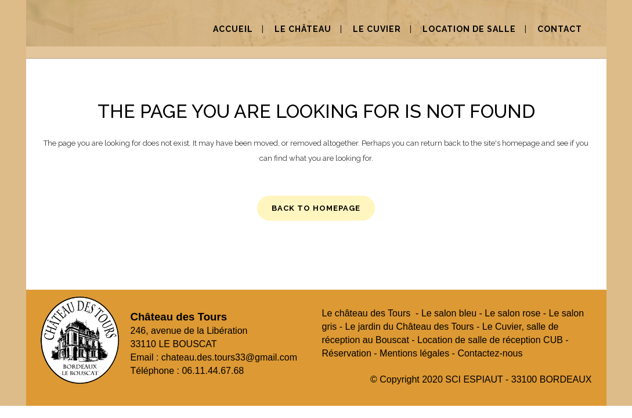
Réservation (346, 353)
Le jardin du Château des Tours (409, 326)
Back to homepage (316, 208)
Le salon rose (512, 313)
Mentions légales (414, 353)
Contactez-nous (489, 353)
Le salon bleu (448, 313)
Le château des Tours (366, 313)
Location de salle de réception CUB (490, 340)
